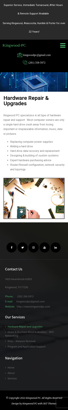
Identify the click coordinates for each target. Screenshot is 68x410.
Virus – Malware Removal (21, 341)
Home (11, 367)
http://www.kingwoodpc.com (33, 306)
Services (12, 378)
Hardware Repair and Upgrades (25, 326)
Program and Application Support (26, 346)
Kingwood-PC (14, 45)
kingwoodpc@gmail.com (30, 301)
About (11, 373)
